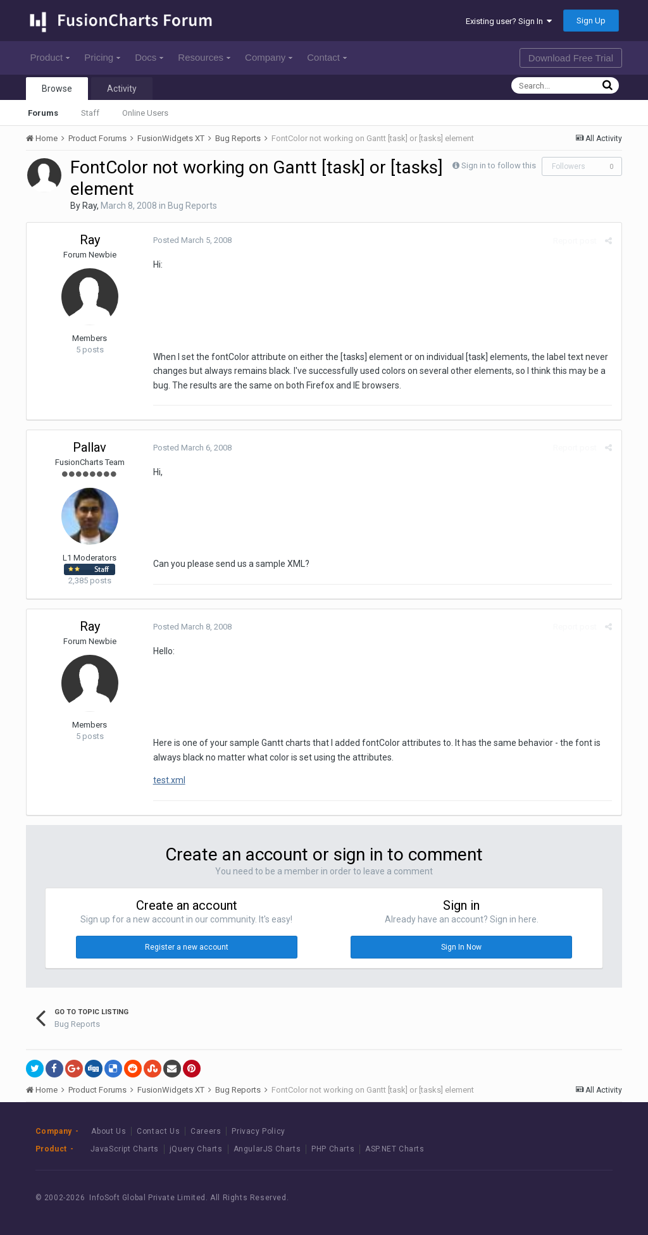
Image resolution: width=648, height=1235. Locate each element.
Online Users (145, 113)
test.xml (169, 780)
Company (268, 57)
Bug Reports (192, 206)
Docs (149, 57)
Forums (43, 113)
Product (50, 57)
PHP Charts (332, 1149)
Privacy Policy (258, 1131)
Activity (122, 89)
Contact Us (158, 1131)
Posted (192, 240)
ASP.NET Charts (394, 1149)
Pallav (89, 447)
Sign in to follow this (498, 165)
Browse (57, 89)
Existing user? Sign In (509, 21)
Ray (89, 206)
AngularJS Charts (267, 1149)
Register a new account (186, 947)
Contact (327, 57)
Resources (204, 57)
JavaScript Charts (124, 1149)
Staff (90, 113)
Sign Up (591, 20)
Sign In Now (461, 947)
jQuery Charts (196, 1149)
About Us (108, 1131)
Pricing (102, 57)
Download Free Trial (570, 58)
